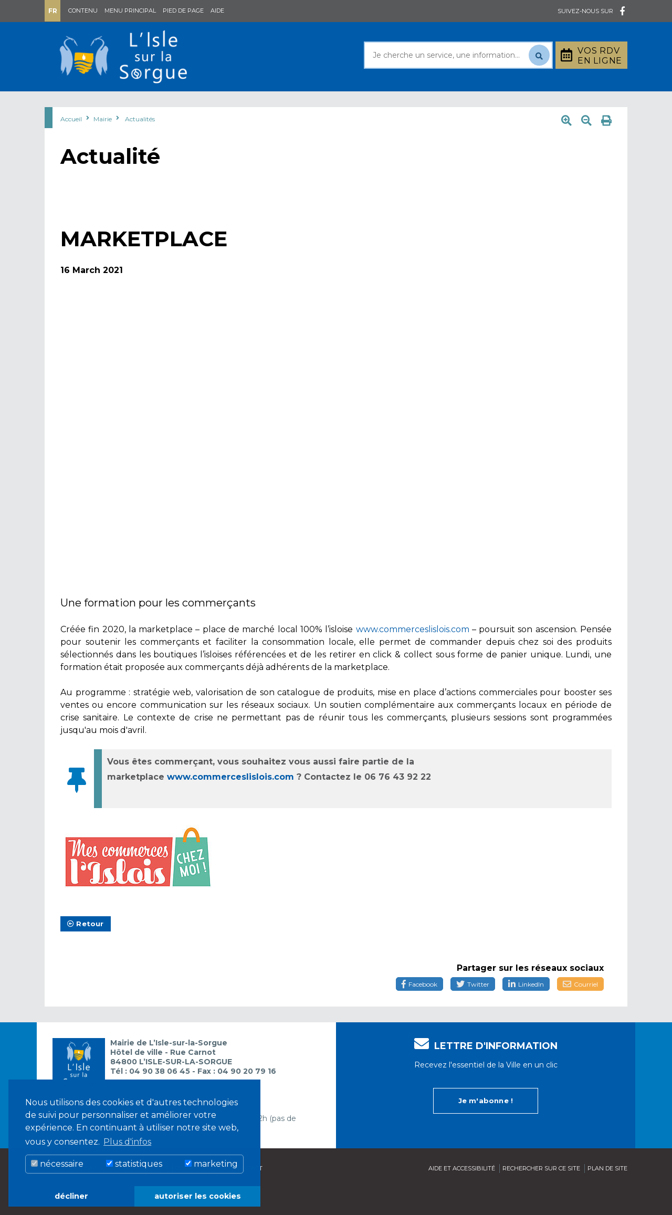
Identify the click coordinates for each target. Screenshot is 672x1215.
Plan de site (607, 1194)
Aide (217, 10)
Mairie (75, 104)
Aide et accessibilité (461, 1194)
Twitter (472, 1010)
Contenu (83, 10)
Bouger (461, 104)
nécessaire (57, 1164)
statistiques (134, 1164)
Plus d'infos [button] (127, 1142)
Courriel (580, 1010)
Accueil (71, 145)
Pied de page (183, 10)
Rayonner (238, 104)
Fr (52, 11)
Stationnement (575, 104)
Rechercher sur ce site (541, 1194)
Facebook (419, 1010)
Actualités (140, 145)
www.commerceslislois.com (412, 656)
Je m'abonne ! (485, 1127)
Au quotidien (152, 104)
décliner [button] (71, 1196)
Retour (85, 950)
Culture (393, 104)
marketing (211, 1164)
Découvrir (317, 104)
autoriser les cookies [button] (197, 1196)
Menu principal (130, 10)
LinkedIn (526, 1010)
